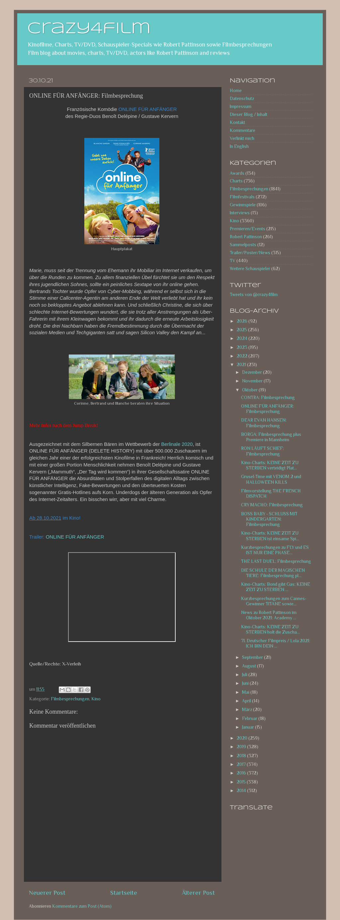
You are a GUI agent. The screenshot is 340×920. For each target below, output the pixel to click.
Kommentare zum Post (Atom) (82, 906)
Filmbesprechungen (70, 698)
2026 (242, 321)
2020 (242, 738)
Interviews (240, 212)
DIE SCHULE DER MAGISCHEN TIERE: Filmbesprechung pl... (273, 573)
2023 (242, 347)
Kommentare (242, 130)
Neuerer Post (47, 892)
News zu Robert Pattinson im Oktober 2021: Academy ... (269, 615)
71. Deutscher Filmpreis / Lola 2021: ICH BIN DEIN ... (275, 643)
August (249, 666)
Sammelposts (243, 244)
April (247, 700)
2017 (242, 764)
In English (239, 146)
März (247, 709)
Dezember (252, 372)
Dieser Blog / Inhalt (248, 114)
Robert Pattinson (246, 236)
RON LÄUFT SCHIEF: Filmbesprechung (262, 451)
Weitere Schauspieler (250, 268)
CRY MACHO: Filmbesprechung (272, 504)
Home (236, 90)
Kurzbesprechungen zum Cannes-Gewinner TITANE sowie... (273, 601)
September (253, 657)
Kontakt (237, 122)
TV (232, 260)
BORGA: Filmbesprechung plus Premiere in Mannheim (271, 437)
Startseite (123, 892)
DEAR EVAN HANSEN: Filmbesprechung (264, 423)
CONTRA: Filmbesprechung (268, 397)
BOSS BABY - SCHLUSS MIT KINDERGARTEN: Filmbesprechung (269, 519)
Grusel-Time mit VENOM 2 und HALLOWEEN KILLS (271, 479)
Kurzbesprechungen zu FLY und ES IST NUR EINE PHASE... (275, 550)
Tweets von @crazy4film (254, 294)
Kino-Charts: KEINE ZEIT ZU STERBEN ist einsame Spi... (270, 536)
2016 (242, 772)
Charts (236, 180)
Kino (96, 698)
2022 (242, 356)
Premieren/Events (247, 228)
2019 (242, 746)
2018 (242, 755)
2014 (242, 790)
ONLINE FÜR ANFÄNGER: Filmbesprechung (267, 409)
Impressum (240, 106)
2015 (242, 781)
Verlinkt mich (242, 138)
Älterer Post (198, 892)
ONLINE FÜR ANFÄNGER (75, 537)
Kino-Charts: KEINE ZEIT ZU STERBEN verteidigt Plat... (269, 465)
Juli (245, 674)
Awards (237, 173)
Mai (246, 692)
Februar (250, 718)
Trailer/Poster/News (250, 252)
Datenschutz (242, 98)
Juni (246, 683)
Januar (248, 727)
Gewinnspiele (243, 204)
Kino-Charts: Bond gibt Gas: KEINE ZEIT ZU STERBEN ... (275, 587)
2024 (242, 338)
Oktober (250, 389)
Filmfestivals (242, 196)
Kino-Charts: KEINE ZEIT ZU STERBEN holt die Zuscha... (270, 629)
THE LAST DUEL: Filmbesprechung (276, 561)
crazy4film (89, 29)
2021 (242, 364)
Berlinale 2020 (177, 444)
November (253, 380)
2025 (242, 329)
